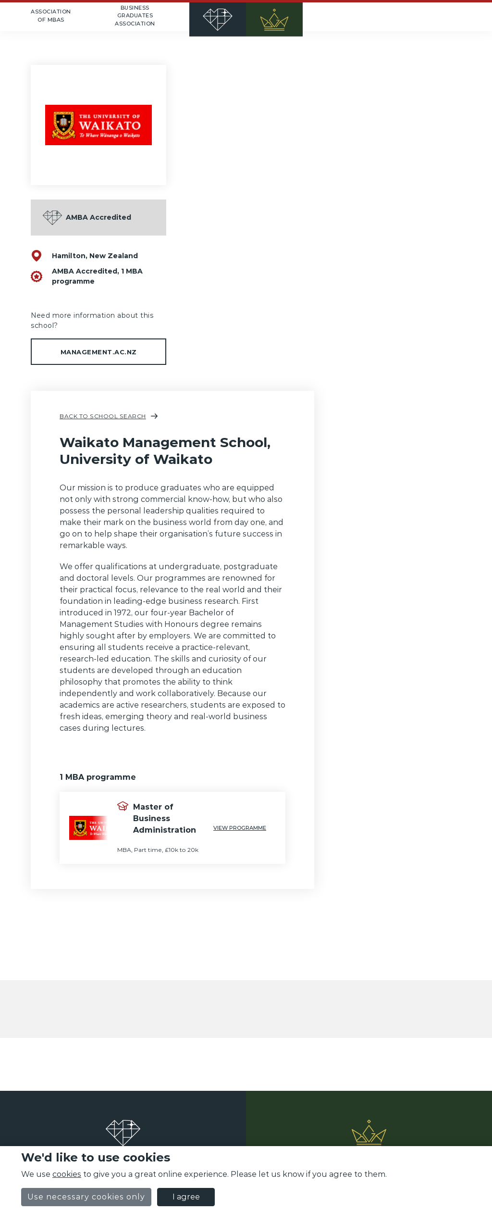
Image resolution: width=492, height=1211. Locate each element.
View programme (239, 827)
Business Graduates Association (135, 15)
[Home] (246, 16)
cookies (66, 1174)
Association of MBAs (51, 15)
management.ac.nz (99, 352)
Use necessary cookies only (86, 1196)
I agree (186, 1196)
